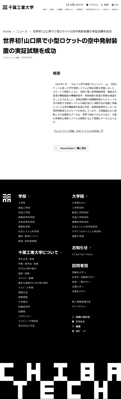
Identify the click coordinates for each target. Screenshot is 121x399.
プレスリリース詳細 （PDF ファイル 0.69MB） (77, 131)
